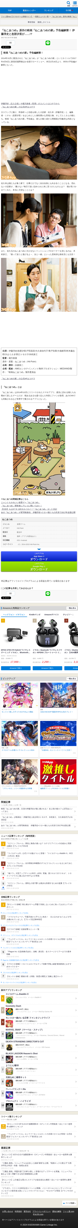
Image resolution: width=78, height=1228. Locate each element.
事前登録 (31, 22)
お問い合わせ (7, 1211)
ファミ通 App (9, 4)
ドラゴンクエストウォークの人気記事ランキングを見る (21, 925)
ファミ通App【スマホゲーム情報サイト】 (17, 17)
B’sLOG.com (38, 1214)
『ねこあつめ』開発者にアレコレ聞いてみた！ (21, 506)
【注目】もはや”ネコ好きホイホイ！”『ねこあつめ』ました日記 (29, 509)
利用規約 (18, 1211)
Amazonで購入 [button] (16, 668)
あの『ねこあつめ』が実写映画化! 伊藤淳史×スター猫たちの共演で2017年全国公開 (38, 512)
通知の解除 (56, 1211)
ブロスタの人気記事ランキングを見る (15, 972)
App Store (39, 556)
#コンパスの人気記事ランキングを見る (15, 913)
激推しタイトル (44, 22)
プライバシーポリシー (41, 1211)
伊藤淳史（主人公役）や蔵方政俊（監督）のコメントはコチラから (30, 103)
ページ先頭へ (70, 1203)
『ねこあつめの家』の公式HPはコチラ (18, 107)
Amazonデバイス (51, 615)
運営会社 (27, 1211)
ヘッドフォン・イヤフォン (14, 615)
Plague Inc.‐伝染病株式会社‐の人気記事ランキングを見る (21, 960)
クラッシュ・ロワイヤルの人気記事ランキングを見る (20, 935)
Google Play (39, 566)
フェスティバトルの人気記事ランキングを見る (18, 948)
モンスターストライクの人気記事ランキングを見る (19, 982)
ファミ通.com (68, 1211)
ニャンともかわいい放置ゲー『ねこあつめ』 (20, 502)
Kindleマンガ (34, 615)
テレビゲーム (68, 615)
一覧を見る (71, 608)
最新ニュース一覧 (42, 17)
